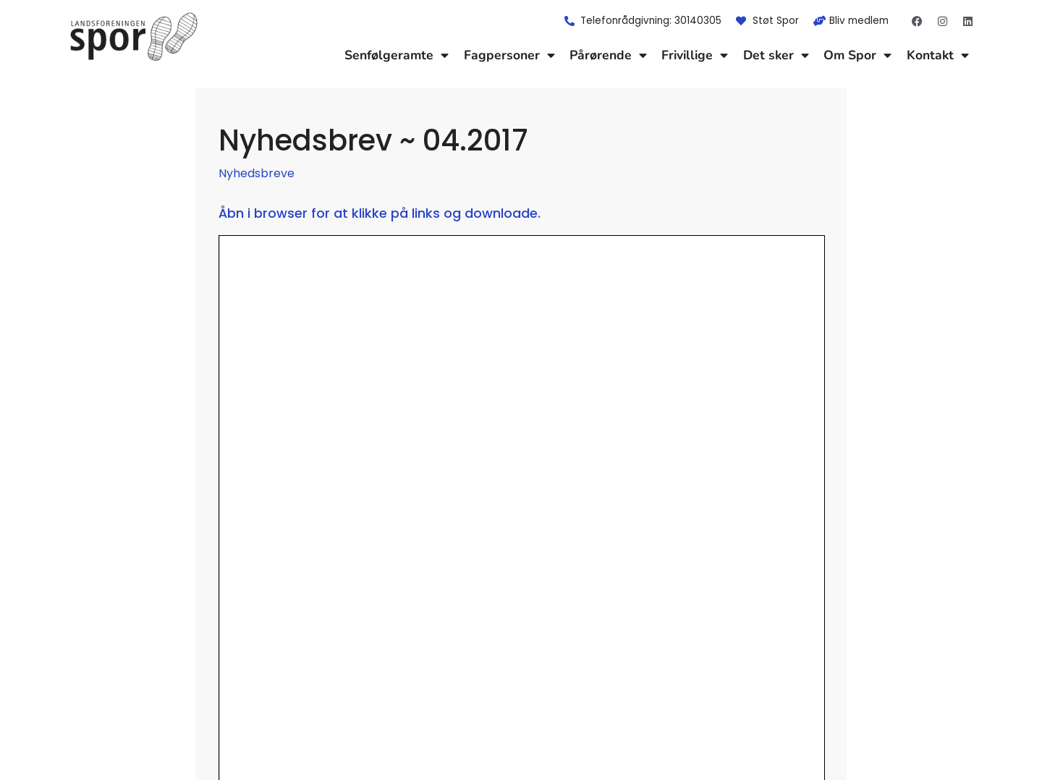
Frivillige (694, 55)
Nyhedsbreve (257, 173)
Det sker (776, 55)
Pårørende (608, 55)
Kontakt (938, 55)
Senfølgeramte (396, 55)
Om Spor (857, 55)
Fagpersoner (509, 55)
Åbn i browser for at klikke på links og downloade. (380, 213)
